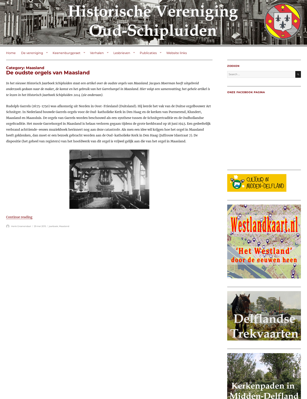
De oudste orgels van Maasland (48, 72)
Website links (176, 53)
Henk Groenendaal (21, 226)
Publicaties (148, 53)
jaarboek (53, 226)
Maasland (64, 226)
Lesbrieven (121, 53)
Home (11, 53)
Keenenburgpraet (66, 53)
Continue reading (19, 217)
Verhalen (97, 53)
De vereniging (32, 53)
